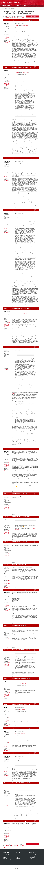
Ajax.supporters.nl (32, 854)
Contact (17, 861)
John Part (6, 567)
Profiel (25, 5)
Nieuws (8, 5)
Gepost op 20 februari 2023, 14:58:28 (18, 20)
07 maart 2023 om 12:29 (23, 683)
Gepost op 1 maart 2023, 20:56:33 (18, 564)
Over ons (18, 852)
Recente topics (4, 8)
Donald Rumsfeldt (33, 489)
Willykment (16, 25)
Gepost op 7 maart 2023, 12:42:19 (18, 704)
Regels (9, 8)
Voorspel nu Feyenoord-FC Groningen (6, 37)
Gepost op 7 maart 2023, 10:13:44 (18, 590)
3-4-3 (9, 81)
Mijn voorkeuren (32, 859)
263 (17, 17)
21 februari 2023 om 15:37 (25, 215)
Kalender (5, 858)
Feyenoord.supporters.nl (33, 856)
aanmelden (8, 1)
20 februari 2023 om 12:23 (24, 25)
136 (11, 17)
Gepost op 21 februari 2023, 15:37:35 (18, 158)
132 (6, 17)
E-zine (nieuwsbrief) (7, 859)
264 (19, 17)
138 (14, 17)
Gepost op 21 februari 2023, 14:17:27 (18, 67)
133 (7, 17)
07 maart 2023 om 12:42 (23, 733)
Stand (4, 857)
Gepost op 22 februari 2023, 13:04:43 (18, 346)
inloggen (3, 1)
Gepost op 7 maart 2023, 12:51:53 (18, 728)
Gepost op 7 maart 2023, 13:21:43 (18, 753)
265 (20, 17)
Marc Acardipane (7, 496)
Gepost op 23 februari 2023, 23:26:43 (18, 541)
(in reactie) (28, 20)
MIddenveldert (7, 23)
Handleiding (13, 8)
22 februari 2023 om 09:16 (25, 352)
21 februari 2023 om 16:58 (24, 313)
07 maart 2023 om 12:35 (22, 709)
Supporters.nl (32, 852)
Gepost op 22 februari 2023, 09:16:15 (18, 308)
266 (22, 17)
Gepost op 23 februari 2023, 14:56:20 (18, 493)
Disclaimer (18, 856)
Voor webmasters (19, 854)
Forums (12, 5)
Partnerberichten (19, 859)
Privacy (17, 857)
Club (21, 5)
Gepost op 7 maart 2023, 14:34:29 (18, 782)
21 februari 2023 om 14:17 (24, 163)
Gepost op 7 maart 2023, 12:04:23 (18, 625)
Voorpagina (3, 5)
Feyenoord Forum (9, 11)
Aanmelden (5, 854)
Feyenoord (7, 24)
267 (23, 17)
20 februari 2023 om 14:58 (25, 72)
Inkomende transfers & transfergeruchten (18, 12)
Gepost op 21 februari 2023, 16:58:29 (18, 210)
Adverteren (18, 858)
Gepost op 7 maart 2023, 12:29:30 (18, 649)
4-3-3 (9, 34)
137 (12, 17)
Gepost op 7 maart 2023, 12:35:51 (18, 678)
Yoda (5, 519)
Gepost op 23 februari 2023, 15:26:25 (18, 516)
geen (9, 530)
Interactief (17, 5)
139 (15, 17)
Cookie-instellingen (32, 861)
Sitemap (30, 858)
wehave (16, 683)
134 (8, 17)
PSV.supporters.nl (32, 857)
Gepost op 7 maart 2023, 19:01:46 (18, 821)
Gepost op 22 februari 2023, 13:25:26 (18, 449)
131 (4, 17)
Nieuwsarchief (6, 861)
